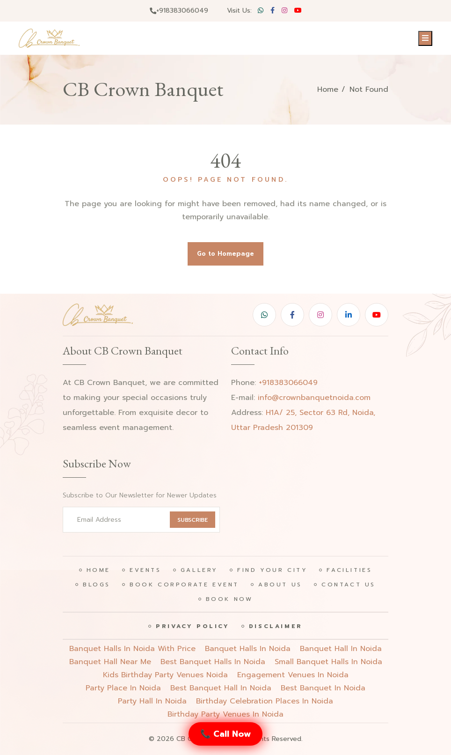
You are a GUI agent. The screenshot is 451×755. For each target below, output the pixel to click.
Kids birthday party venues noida (165, 675)
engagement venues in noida (293, 675)
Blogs (96, 584)
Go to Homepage (225, 253)
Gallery (199, 570)
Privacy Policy (192, 626)
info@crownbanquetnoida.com (314, 397)
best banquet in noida (323, 688)
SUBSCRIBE (192, 520)
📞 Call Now (225, 733)
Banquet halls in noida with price (132, 648)
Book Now (229, 599)
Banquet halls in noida (248, 648)
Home (327, 89)
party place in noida (123, 688)
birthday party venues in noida (225, 714)
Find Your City (272, 570)
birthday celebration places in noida (264, 701)
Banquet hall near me (110, 661)
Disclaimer (276, 626)
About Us (280, 584)
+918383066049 (179, 10)
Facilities (349, 570)
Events (145, 570)
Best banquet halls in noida (212, 661)
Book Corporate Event (184, 584)
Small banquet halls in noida (328, 661)
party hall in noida (152, 701)
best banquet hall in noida (220, 688)
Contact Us (348, 584)
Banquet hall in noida (341, 648)
